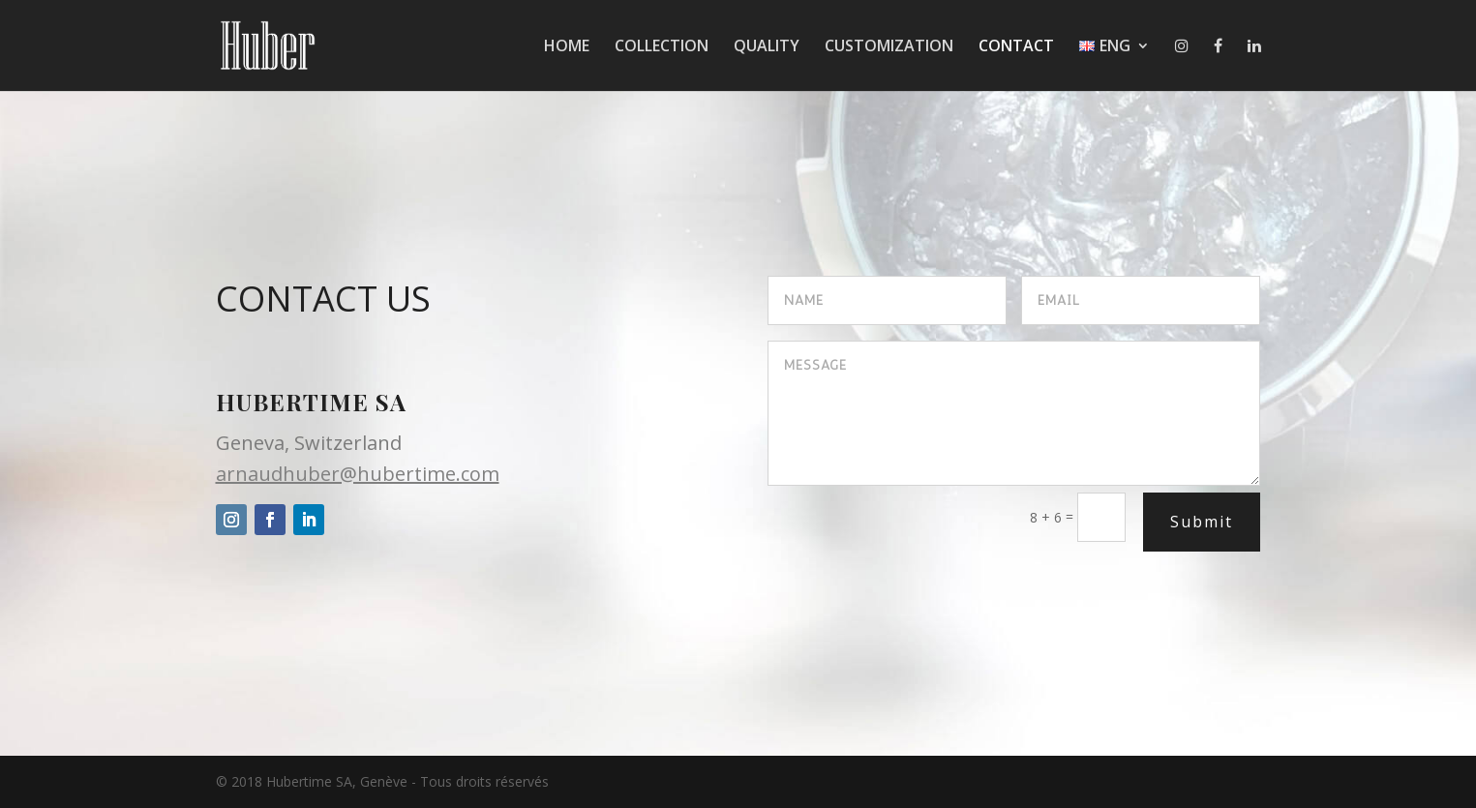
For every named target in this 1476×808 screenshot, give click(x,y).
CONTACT (1016, 47)
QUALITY (766, 47)
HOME (566, 47)
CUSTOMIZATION (889, 47)
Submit (1201, 521)
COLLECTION (661, 47)
